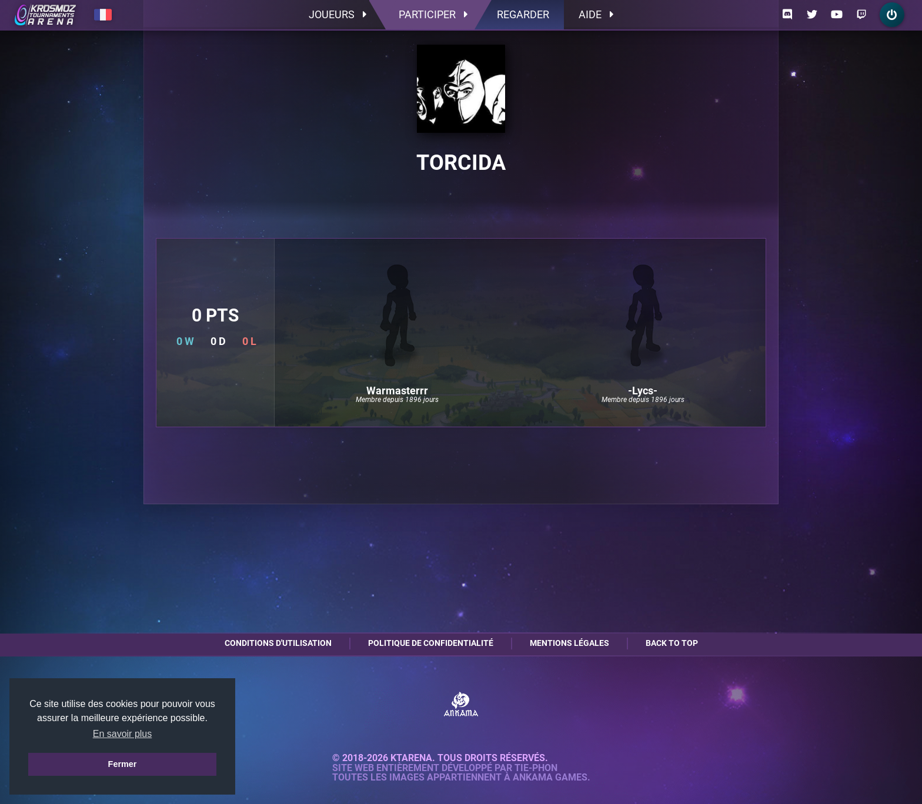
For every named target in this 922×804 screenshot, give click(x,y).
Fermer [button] (122, 764)
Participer (433, 14)
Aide (596, 14)
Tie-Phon (536, 768)
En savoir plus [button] (122, 734)
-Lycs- (642, 391)
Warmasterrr (397, 391)
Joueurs (337, 14)
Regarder (523, 14)
